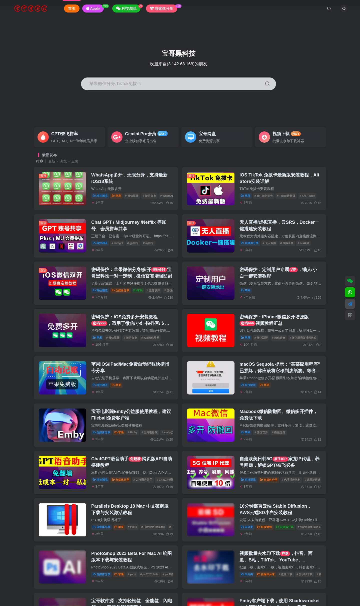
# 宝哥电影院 (150, 432)
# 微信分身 (149, 195)
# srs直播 (303, 243)
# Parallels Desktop (153, 526)
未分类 (247, 526)
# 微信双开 (131, 195)
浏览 (63, 161)
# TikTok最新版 (286, 195)
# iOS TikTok (307, 195)
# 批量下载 (285, 574)
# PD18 (132, 526)
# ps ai (132, 574)
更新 (51, 161)
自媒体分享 (249, 243)
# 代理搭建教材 (291, 479)
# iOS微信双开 (150, 337)
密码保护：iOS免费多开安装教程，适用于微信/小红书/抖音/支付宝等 (130, 323)
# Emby (132, 432)
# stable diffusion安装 (311, 526)
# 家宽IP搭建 (313, 479)
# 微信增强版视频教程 (303, 337)
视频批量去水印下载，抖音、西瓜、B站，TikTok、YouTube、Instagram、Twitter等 (276, 559)
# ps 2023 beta (149, 574)
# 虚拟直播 (287, 243)
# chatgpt (117, 243)
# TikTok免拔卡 (263, 195)
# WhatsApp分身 (170, 195)
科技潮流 (100, 195)
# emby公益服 (170, 432)
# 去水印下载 (304, 574)
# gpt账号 (133, 243)
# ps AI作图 (170, 574)
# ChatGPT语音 (166, 479)
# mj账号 (148, 243)
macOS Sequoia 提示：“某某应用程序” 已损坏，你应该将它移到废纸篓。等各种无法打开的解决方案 (280, 370)
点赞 (74, 161)
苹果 (116, 195)
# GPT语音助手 (143, 479)
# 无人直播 (269, 243)
